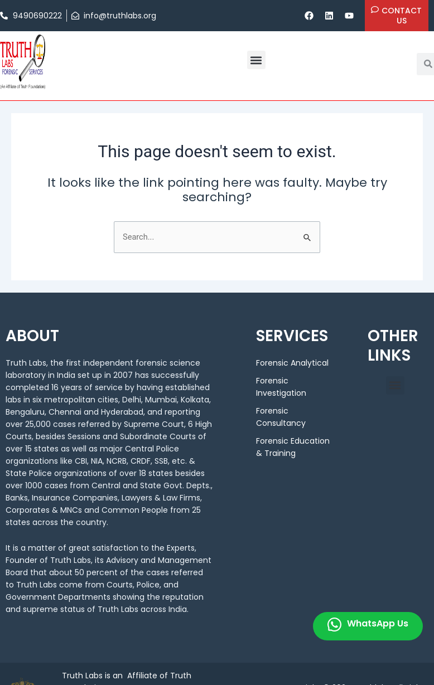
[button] (256, 60)
